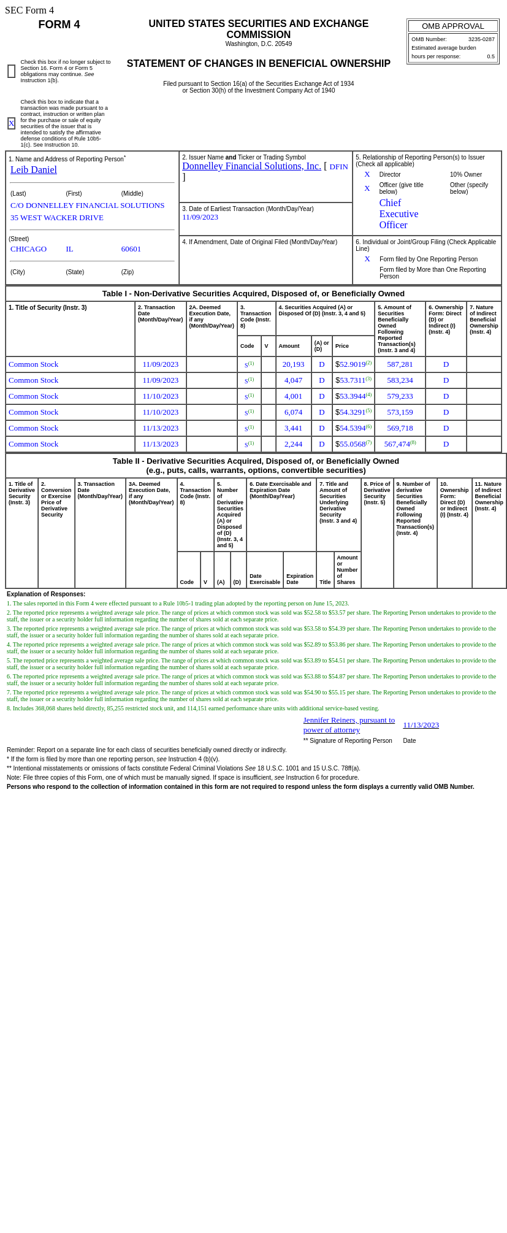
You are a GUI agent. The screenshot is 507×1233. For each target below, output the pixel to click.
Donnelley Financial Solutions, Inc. (251, 166)
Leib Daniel (33, 169)
